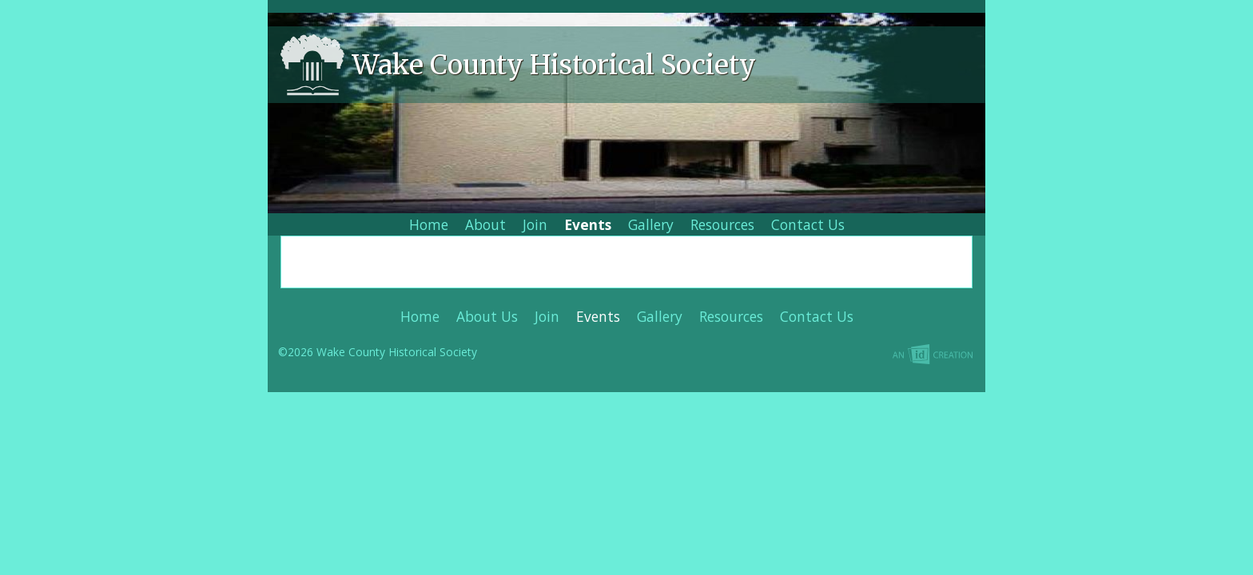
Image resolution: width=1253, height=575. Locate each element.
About (485, 224)
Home (428, 224)
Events (587, 224)
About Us (487, 316)
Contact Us (808, 224)
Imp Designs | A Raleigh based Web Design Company (799, 355)
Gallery (651, 224)
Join (535, 224)
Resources (722, 224)
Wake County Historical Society (554, 64)
